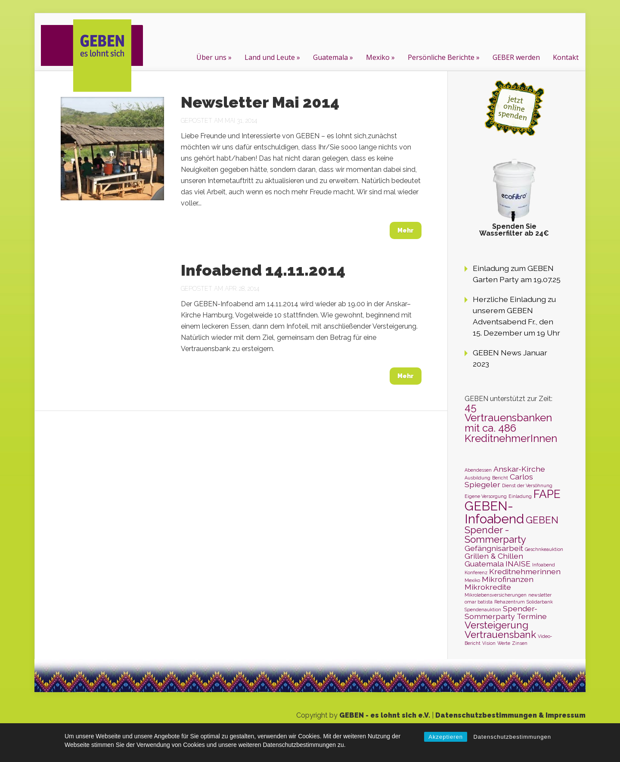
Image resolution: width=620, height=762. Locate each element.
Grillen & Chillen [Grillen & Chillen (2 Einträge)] (494, 555)
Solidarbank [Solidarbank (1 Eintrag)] (540, 601)
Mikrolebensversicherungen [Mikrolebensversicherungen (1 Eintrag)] (496, 594)
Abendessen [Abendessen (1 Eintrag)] (478, 470)
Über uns (211, 57)
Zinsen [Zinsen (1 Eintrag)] (519, 643)
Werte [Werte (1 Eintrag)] (503, 643)
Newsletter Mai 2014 (260, 102)
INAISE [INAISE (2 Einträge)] (517, 563)
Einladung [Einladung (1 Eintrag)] (520, 496)
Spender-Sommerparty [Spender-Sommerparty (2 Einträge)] (501, 612)
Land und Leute (270, 57)
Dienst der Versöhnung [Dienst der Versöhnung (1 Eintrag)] (527, 485)
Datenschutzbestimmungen (512, 737)
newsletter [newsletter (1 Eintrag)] (540, 594)
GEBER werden (516, 57)
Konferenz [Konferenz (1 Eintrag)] (476, 572)
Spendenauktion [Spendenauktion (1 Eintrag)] (483, 609)
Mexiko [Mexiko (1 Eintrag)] (472, 580)
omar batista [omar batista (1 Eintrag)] (479, 601)
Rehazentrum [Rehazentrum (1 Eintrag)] (509, 601)
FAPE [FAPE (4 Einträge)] (547, 494)
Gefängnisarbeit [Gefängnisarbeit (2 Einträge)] (494, 548)
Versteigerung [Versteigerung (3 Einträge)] (496, 625)
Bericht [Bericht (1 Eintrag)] (500, 477)
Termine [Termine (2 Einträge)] (532, 616)
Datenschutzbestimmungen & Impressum (510, 715)
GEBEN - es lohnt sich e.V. (384, 715)
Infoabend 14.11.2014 (263, 270)
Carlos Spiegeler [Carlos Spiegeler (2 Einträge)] (499, 480)
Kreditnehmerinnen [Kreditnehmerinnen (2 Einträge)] (525, 571)
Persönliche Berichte (441, 57)
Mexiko (378, 57)
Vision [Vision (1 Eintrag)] (489, 643)
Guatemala (330, 57)
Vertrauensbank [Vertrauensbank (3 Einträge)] (500, 634)
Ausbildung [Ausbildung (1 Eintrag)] (477, 477)
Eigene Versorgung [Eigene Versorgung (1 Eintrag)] (486, 496)
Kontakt (566, 57)
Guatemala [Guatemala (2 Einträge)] (484, 563)
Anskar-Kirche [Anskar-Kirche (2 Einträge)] (519, 468)
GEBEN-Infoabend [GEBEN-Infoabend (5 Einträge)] (494, 512)
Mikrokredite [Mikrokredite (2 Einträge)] (488, 586)
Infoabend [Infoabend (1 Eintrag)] (543, 564)
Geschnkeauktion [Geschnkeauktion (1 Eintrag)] (544, 549)
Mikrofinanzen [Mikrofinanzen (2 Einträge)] (507, 579)
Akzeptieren (445, 737)
